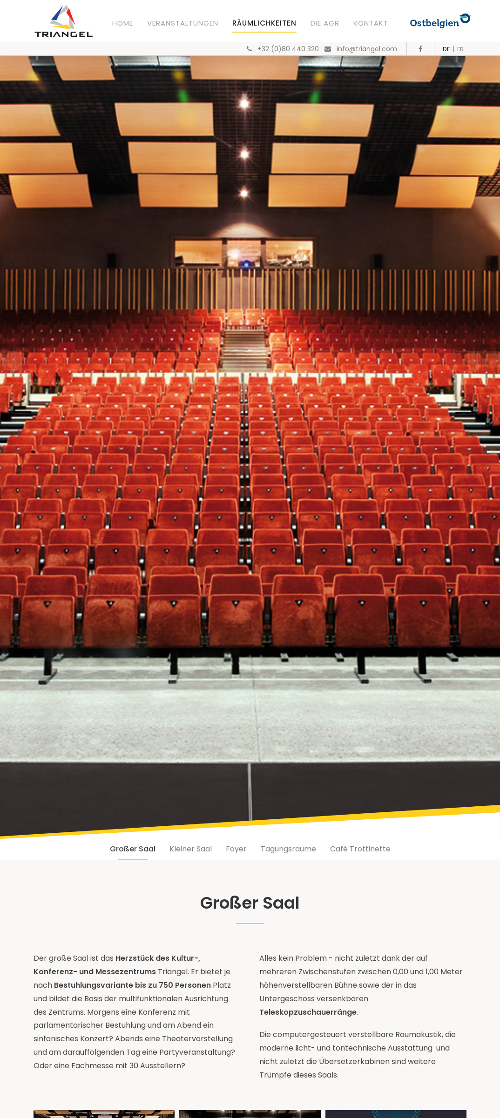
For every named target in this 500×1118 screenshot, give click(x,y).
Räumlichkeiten (264, 23)
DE (446, 49)
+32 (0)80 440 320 (288, 49)
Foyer (236, 849)
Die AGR (325, 23)
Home (122, 23)
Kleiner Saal (190, 849)
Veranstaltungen (182, 23)
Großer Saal (132, 849)
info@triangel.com (367, 49)
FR (460, 49)
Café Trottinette (360, 849)
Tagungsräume (288, 849)
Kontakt (370, 23)
